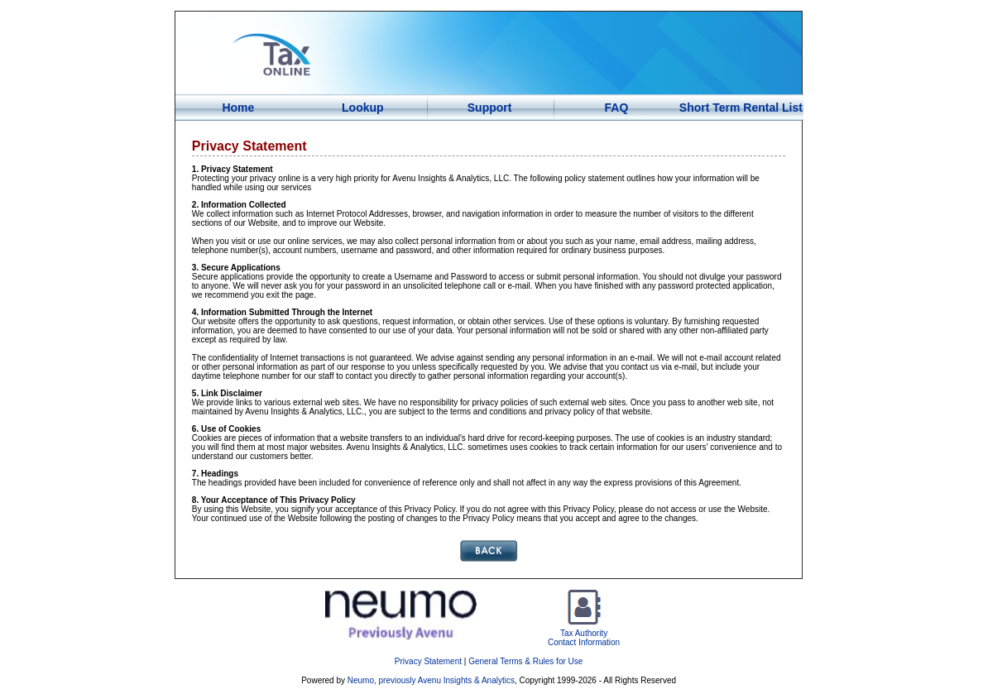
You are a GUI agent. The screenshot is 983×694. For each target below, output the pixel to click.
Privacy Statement (428, 661)
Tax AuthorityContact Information (584, 634)
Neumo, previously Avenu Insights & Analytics (431, 680)
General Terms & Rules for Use (525, 661)
